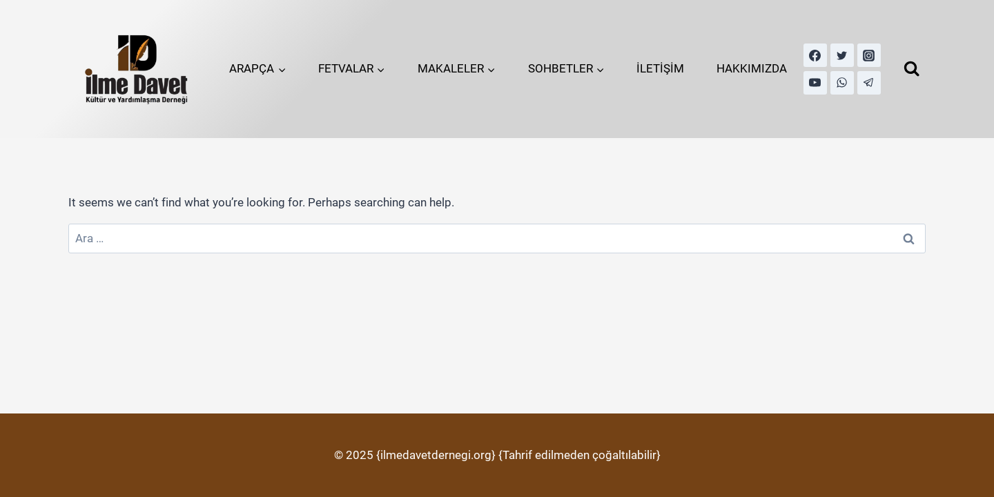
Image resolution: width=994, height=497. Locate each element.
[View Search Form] (911, 69)
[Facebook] (815, 55)
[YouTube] (815, 83)
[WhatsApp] (842, 83)
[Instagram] (869, 55)
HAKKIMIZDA (752, 68)
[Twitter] (842, 55)
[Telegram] (869, 83)
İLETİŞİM (660, 68)
